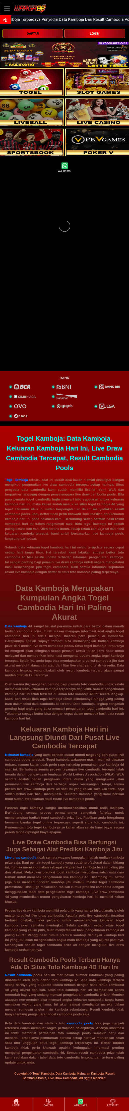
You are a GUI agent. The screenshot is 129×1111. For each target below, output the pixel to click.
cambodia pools (80, 1023)
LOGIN (94, 33)
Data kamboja (16, 626)
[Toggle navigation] (7, 8)
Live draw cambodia (20, 857)
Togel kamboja (16, 480)
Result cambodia (18, 975)
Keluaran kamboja (19, 755)
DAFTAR (33, 33)
